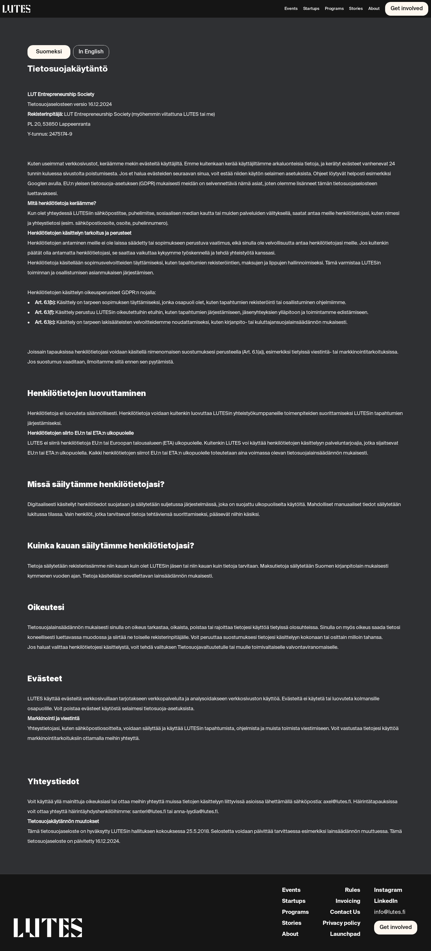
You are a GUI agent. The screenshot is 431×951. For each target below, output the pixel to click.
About (374, 9)
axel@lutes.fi (337, 801)
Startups (311, 9)
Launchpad (345, 934)
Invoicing (348, 901)
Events (290, 9)
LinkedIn (385, 901)
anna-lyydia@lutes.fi (196, 811)
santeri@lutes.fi (149, 811)
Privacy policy (341, 923)
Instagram (388, 890)
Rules (352, 890)
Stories (356, 9)
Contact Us (345, 912)
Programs (334, 9)
